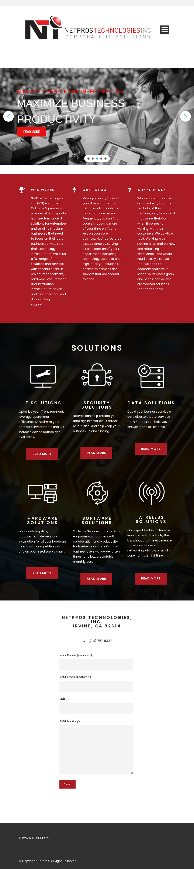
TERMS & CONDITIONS (34, 838)
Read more (42, 454)
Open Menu (164, 29)
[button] (8, 116)
